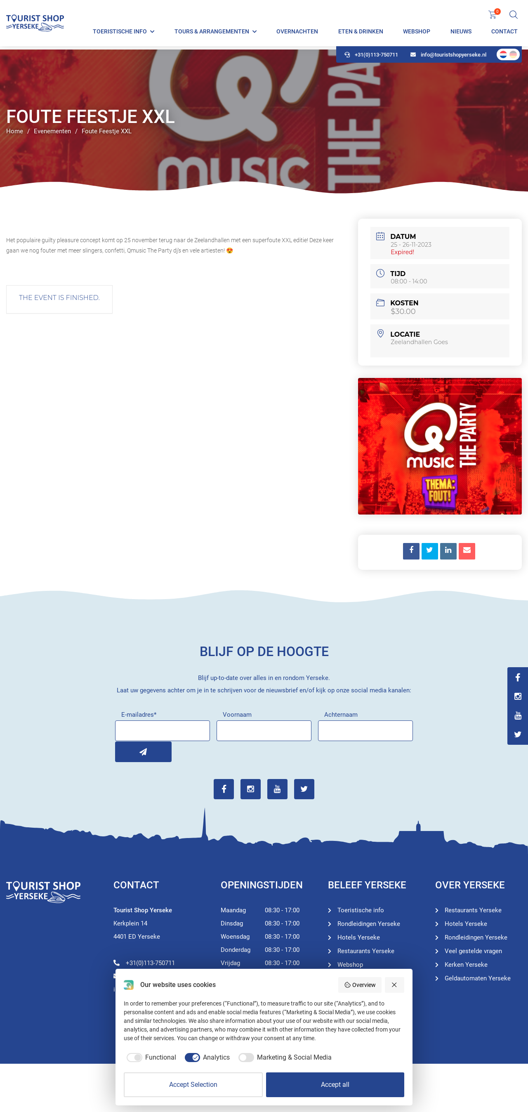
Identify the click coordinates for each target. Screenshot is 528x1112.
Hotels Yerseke (358, 937)
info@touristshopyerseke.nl (448, 58)
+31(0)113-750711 (371, 58)
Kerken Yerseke (466, 964)
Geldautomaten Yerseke (478, 978)
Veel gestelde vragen (473, 950)
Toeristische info (120, 33)
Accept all (335, 1084)
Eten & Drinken (360, 33)
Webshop (416, 33)
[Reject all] (395, 985)
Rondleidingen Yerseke (368, 923)
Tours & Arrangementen (211, 33)
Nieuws (460, 33)
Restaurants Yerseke (365, 950)
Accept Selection (193, 1084)
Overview (360, 985)
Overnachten (297, 33)
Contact (504, 33)
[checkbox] (150, 1057)
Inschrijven (125, 751)
